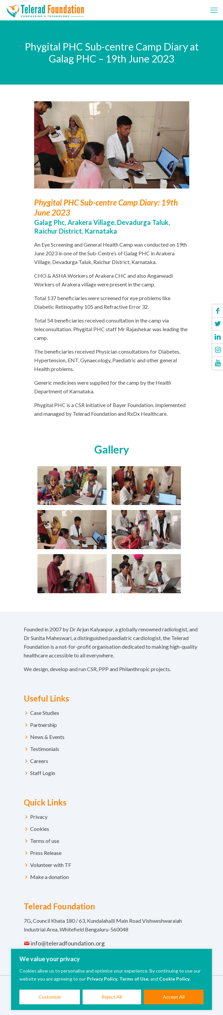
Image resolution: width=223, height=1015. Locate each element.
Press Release (46, 853)
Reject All (112, 997)
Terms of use (44, 841)
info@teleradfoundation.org (68, 943)
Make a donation (49, 877)
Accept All (174, 997)
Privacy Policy (102, 979)
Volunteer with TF (50, 865)
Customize (49, 997)
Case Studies (44, 713)
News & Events (47, 737)
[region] (111, 979)
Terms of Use (133, 979)
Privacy (38, 816)
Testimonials (44, 749)
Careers (39, 761)
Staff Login (42, 773)
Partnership (43, 725)
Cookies (39, 829)
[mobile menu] (214, 10)
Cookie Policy (174, 979)
